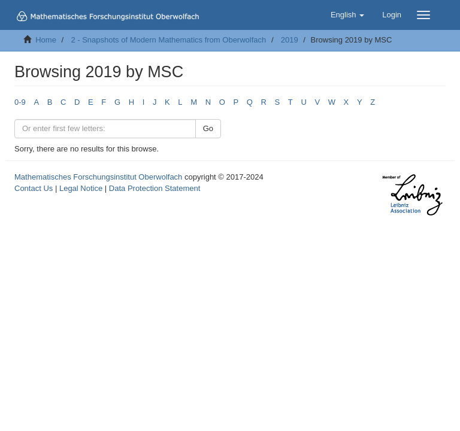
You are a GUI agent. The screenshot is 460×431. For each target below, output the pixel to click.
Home (45, 39)
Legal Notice (80, 188)
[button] (347, 15)
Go (208, 128)
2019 (289, 39)
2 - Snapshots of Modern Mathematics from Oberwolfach (168, 39)
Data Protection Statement (154, 188)
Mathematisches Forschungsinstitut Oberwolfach (98, 176)
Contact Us (33, 188)
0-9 (20, 102)
